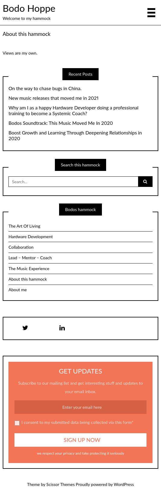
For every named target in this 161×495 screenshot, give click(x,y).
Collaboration (20, 247)
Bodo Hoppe (29, 8)
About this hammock (27, 34)
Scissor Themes (60, 484)
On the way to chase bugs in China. (44, 88)
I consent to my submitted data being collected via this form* (73, 422)
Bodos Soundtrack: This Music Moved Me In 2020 (60, 123)
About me (17, 289)
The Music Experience (28, 268)
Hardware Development (30, 236)
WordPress (124, 484)
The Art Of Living (24, 226)
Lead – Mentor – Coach (30, 257)
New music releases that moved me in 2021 (53, 98)
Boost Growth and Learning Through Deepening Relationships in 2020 (75, 135)
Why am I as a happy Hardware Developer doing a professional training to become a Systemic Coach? (73, 110)
